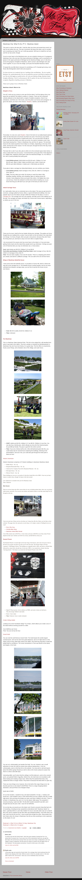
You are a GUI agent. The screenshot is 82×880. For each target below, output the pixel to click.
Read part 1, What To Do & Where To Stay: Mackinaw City (19, 823)
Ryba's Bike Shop (10, 527)
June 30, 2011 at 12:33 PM (12, 857)
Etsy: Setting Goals (61, 102)
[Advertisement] (28, 868)
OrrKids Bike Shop (11, 529)
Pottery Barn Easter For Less (70, 121)
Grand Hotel (6, 634)
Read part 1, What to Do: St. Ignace (13, 825)
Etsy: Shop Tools (60, 92)
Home (28, 872)
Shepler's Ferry (7, 91)
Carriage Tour (7, 196)
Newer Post (7, 872)
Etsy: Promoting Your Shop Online (65, 96)
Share (57, 153)
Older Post (49, 872)
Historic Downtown (8, 458)
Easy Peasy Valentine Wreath (70, 130)
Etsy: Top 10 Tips (60, 94)
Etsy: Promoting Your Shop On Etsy (65, 100)
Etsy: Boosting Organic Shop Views (65, 98)
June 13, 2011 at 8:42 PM (11, 845)
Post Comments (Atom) (16, 875)
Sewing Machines (60, 109)
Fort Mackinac (7, 339)
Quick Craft (66, 138)
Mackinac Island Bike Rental (14, 531)
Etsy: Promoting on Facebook (63, 88)
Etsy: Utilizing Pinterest (62, 90)
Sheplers (29, 101)
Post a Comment (9, 861)
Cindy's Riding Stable (9, 620)
